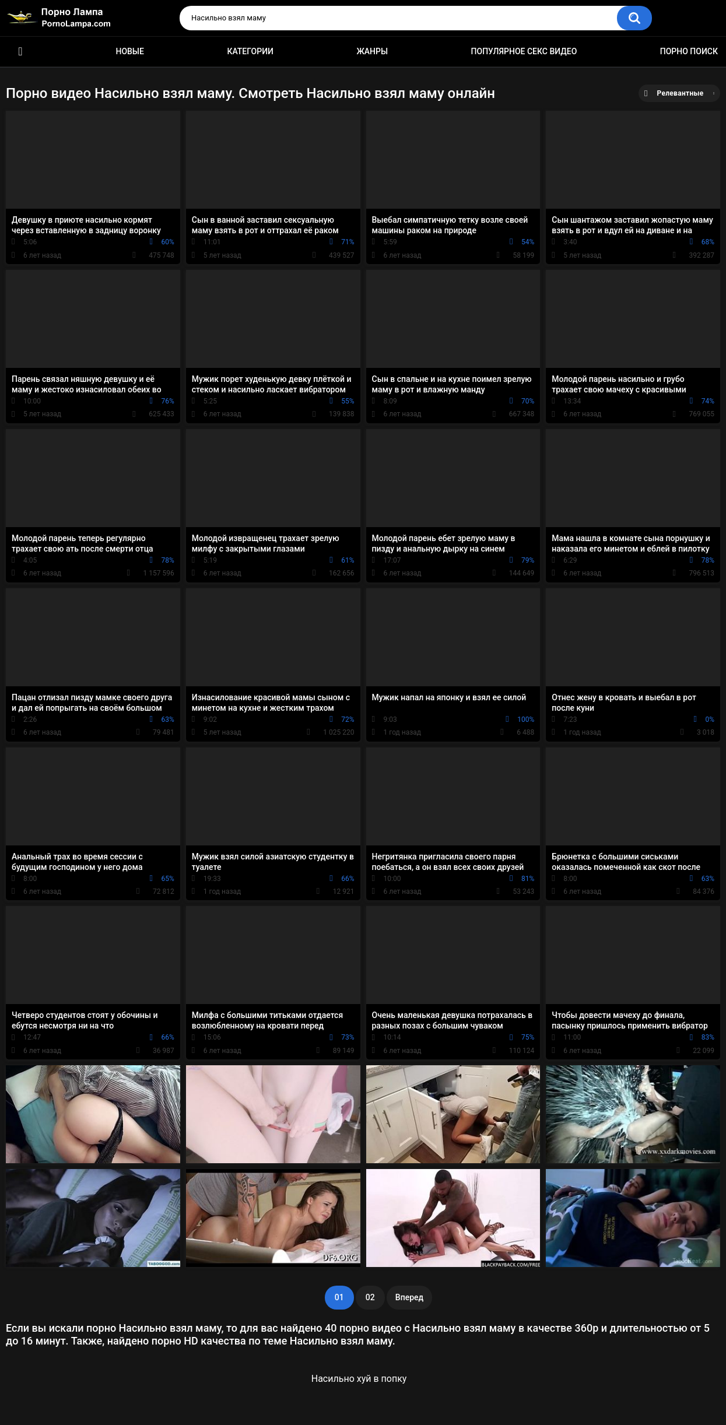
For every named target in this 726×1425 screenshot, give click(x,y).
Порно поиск (689, 51)
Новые (129, 51)
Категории (250, 51)
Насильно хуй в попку (359, 1378)
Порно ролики (20, 51)
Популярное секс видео (524, 51)
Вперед (409, 1297)
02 (370, 1297)
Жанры (372, 51)
